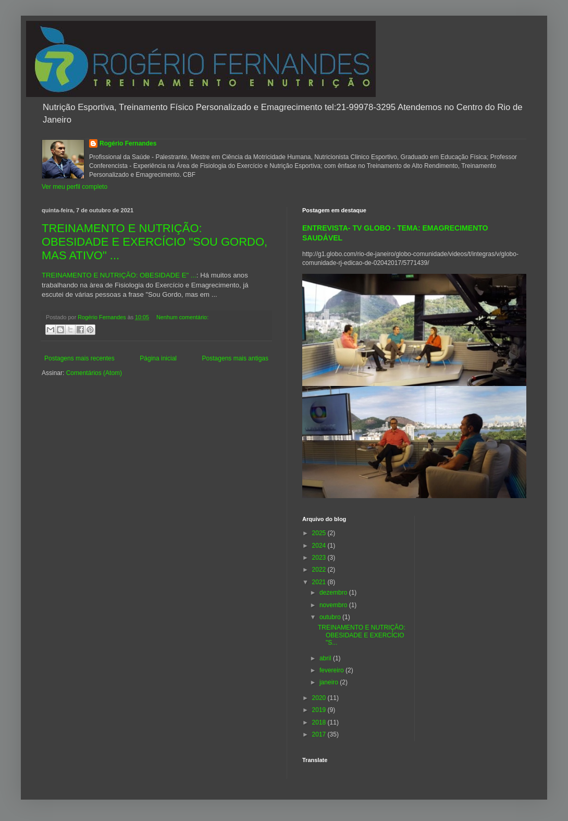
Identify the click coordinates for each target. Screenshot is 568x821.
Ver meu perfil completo (74, 186)
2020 (320, 698)
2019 (320, 710)
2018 (320, 722)
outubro (330, 617)
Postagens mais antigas (235, 358)
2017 (320, 734)
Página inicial (158, 358)
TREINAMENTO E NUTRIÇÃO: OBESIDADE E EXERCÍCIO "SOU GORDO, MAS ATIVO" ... (154, 242)
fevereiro (332, 670)
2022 (320, 569)
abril (326, 658)
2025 (320, 533)
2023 (320, 557)
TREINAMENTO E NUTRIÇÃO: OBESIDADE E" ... (119, 275)
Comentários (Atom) (94, 373)
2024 (320, 545)
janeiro (329, 682)
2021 (320, 582)
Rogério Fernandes (128, 143)
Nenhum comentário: (182, 317)
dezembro (334, 592)
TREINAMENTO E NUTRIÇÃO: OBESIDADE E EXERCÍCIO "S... (361, 635)
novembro (334, 605)
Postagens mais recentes (79, 358)
